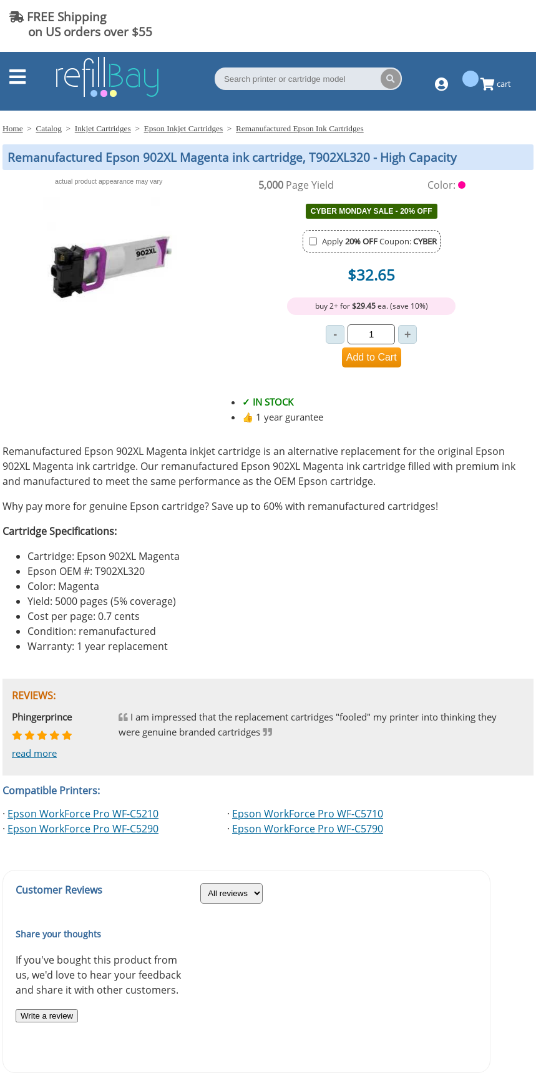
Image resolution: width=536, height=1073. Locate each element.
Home (12, 128)
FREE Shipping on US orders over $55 (80, 24)
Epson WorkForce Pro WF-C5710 (307, 814)
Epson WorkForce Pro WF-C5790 (307, 829)
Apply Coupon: (379, 241)
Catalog (48, 128)
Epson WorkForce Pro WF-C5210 (82, 814)
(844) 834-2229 (476, 24)
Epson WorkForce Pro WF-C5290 (82, 829)
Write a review (47, 1016)
